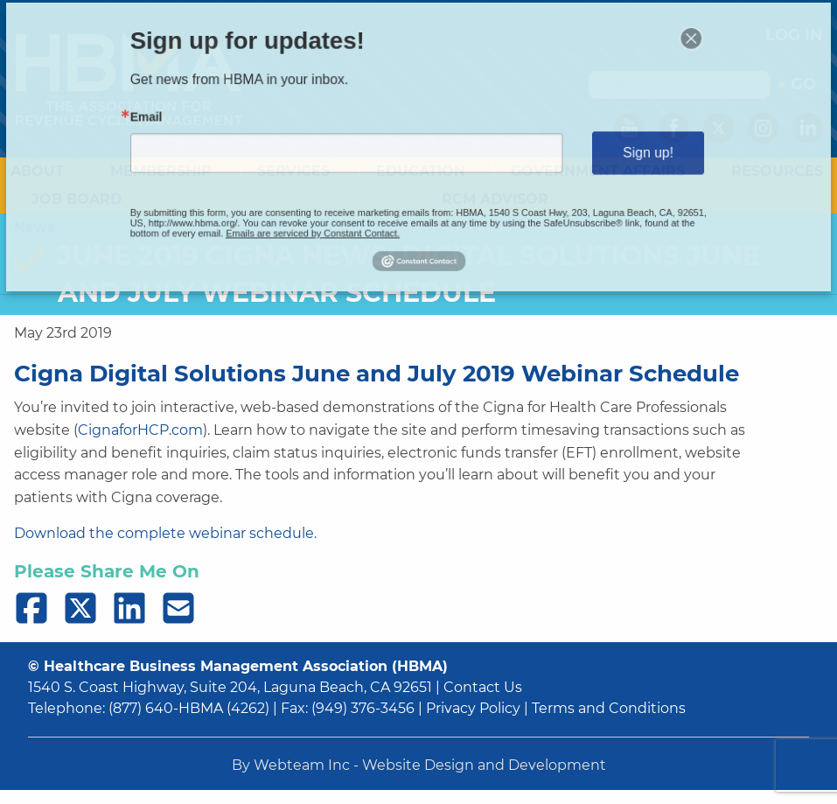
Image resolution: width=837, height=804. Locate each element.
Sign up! (597, 151)
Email (207, 124)
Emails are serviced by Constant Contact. (336, 214)
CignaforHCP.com (140, 430)
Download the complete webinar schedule (164, 533)
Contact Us (482, 687)
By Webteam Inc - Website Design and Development (419, 765)
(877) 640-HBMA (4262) (188, 708)
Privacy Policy (473, 708)
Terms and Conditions (609, 708)
